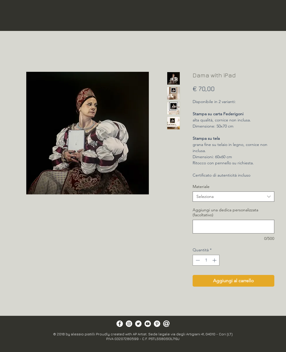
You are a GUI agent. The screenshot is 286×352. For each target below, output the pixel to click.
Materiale (201, 186)
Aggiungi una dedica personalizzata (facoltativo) (225, 212)
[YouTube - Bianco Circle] (147, 323)
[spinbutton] (206, 260)
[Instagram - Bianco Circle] (129, 323)
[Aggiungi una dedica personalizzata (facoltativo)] (233, 226)
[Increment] (215, 260)
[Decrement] (197, 260)
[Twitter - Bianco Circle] (138, 323)
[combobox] (233, 196)
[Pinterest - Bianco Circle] (157, 323)
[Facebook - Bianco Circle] (119, 323)
